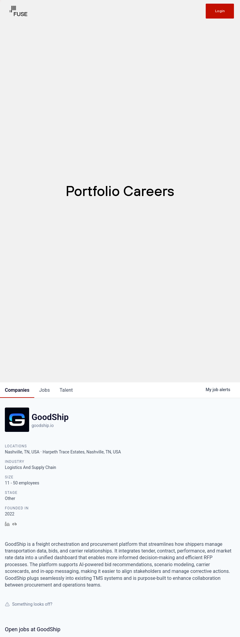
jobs (44, 390)
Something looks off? (28, 604)
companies (17, 390)
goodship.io (43, 425)
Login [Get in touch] (220, 11)
